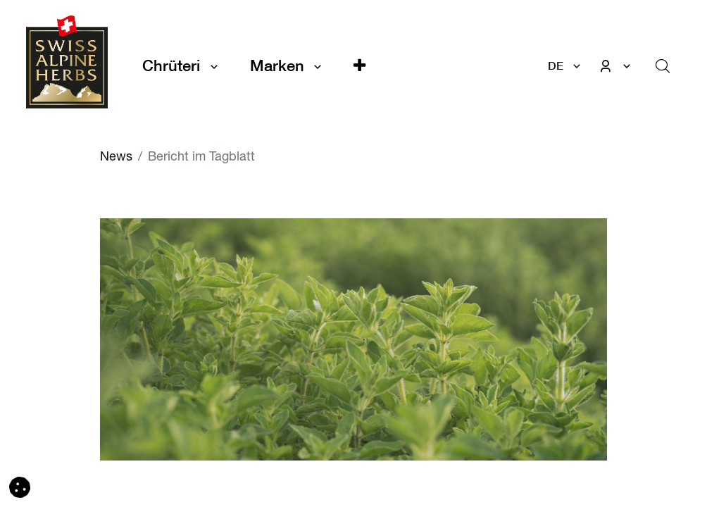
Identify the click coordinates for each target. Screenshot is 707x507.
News (116, 157)
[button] (359, 65)
